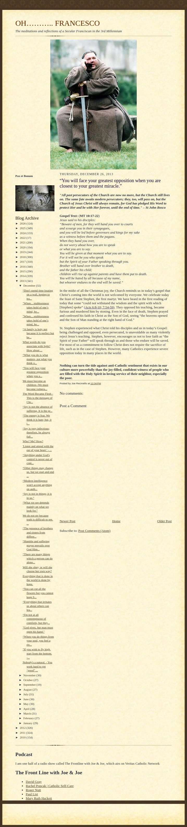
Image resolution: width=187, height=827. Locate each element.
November (29, 675)
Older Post (164, 521)
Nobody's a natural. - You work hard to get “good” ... (37, 666)
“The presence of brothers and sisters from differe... (38, 532)
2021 (23, 242)
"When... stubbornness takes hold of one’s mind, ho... (36, 307)
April (26, 708)
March (27, 713)
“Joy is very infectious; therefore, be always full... (36, 432)
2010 (23, 737)
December (29, 285)
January (28, 723)
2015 (23, 271)
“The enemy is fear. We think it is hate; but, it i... (37, 419)
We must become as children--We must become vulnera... (35, 385)
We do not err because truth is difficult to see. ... (38, 519)
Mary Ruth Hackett (39, 798)
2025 (23, 228)
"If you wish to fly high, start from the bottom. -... (37, 653)
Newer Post (67, 521)
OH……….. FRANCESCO (57, 23)
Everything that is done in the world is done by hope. (38, 580)
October (28, 680)
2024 (23, 233)
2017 (23, 261)
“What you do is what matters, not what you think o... (37, 359)
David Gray (34, 782)
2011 (23, 732)
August (28, 689)
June (26, 699)
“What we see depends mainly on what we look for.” (36, 506)
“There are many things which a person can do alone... (38, 558)
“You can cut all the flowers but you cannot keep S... (38, 592)
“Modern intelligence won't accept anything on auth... (37, 484)
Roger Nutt (33, 790)
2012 (23, 727)
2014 (23, 275)
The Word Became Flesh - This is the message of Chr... (38, 397)
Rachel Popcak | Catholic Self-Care (50, 786)
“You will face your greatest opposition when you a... (36, 372)
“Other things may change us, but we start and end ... (38, 472)
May (26, 703)
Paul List (32, 794)
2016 (23, 266)
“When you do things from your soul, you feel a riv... (38, 640)
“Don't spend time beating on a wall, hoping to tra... (38, 294)
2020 (23, 247)
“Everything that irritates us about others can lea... (37, 605)
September (30, 684)
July (26, 694)
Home (116, 521)
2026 (23, 223)
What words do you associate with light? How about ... (36, 346)
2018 (23, 257)
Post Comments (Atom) (94, 531)
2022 (23, 237)
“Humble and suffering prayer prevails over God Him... (36, 545)
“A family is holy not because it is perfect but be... (38, 333)
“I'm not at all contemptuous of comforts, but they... (36, 618)
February (29, 718)
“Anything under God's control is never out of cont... (37, 459)
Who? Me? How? (33, 441)
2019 (23, 252)
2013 (23, 280)
